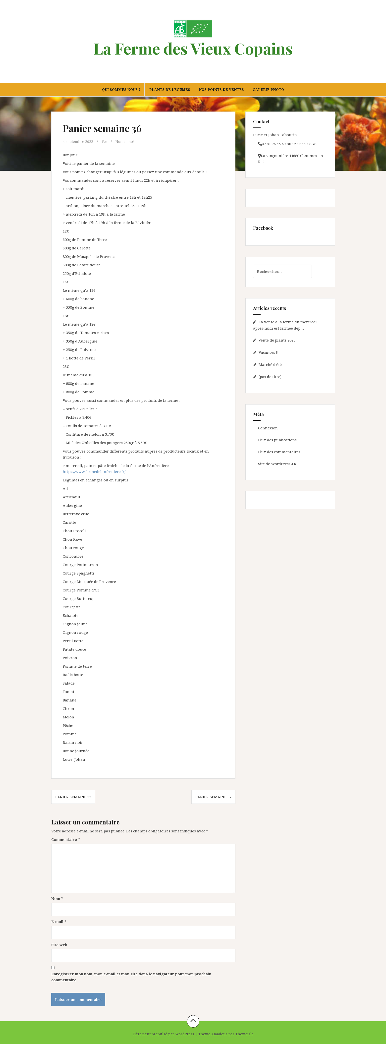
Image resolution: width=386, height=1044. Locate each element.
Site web (59, 944)
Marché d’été (270, 364)
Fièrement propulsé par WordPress (163, 1033)
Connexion (268, 427)
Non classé (126, 141)
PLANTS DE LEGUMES (169, 89)
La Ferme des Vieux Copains (193, 48)
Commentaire (65, 839)
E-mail (58, 921)
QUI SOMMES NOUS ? (121, 89)
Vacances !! (268, 352)
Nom (57, 898)
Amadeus (219, 1033)
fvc (105, 141)
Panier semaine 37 (213, 796)
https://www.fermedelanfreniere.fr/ (94, 471)
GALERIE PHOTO (268, 89)
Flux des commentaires (279, 451)
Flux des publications (277, 439)
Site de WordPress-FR (277, 463)
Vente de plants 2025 (277, 340)
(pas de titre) (270, 376)
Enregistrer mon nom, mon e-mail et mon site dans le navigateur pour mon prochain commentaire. (131, 976)
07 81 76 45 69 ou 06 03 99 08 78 (289, 143)
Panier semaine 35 (73, 796)
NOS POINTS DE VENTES (221, 89)
